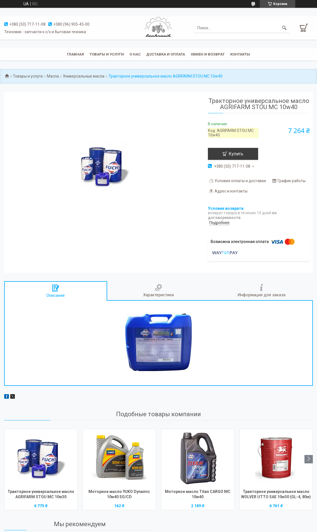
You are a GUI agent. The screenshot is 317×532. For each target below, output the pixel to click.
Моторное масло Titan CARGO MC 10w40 (197, 494)
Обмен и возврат (208, 54)
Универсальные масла (83, 76)
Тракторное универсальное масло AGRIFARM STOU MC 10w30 (41, 494)
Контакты (240, 54)
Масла (53, 76)
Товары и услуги (107, 54)
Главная (75, 54)
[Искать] (284, 27)
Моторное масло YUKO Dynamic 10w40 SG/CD (119, 494)
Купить (236, 154)
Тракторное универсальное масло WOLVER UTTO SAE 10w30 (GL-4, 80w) (276, 494)
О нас (135, 54)
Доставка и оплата (165, 54)
